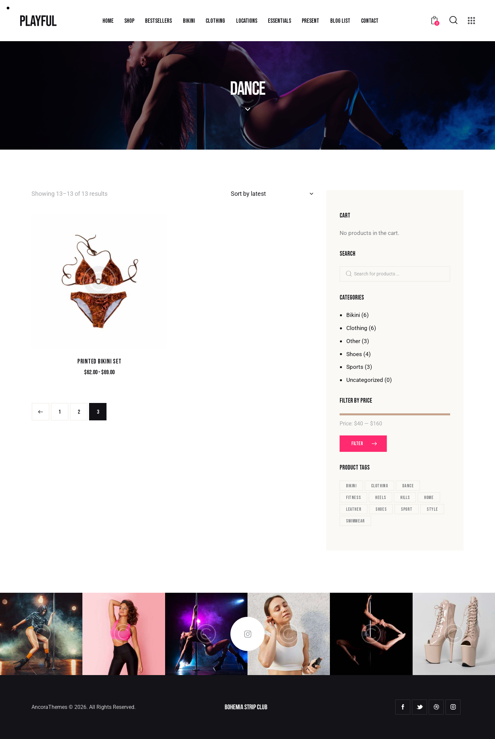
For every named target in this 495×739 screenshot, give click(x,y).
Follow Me (247, 634)
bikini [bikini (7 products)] (351, 486)
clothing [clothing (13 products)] (379, 486)
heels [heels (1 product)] (380, 497)
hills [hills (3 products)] (405, 497)
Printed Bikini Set (99, 361)
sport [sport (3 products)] (406, 509)
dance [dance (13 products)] (408, 486)
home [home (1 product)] (428, 497)
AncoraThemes (49, 707)
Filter (357, 443)
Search (349, 274)
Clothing (356, 328)
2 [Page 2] (79, 412)
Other (353, 341)
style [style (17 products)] (432, 509)
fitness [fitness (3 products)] (353, 497)
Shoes (354, 354)
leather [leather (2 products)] (353, 509)
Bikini (353, 315)
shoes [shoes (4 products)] (380, 509)
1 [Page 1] (60, 412)
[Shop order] (272, 193)
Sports (354, 366)
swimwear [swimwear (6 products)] (355, 521)
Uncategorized (364, 380)
